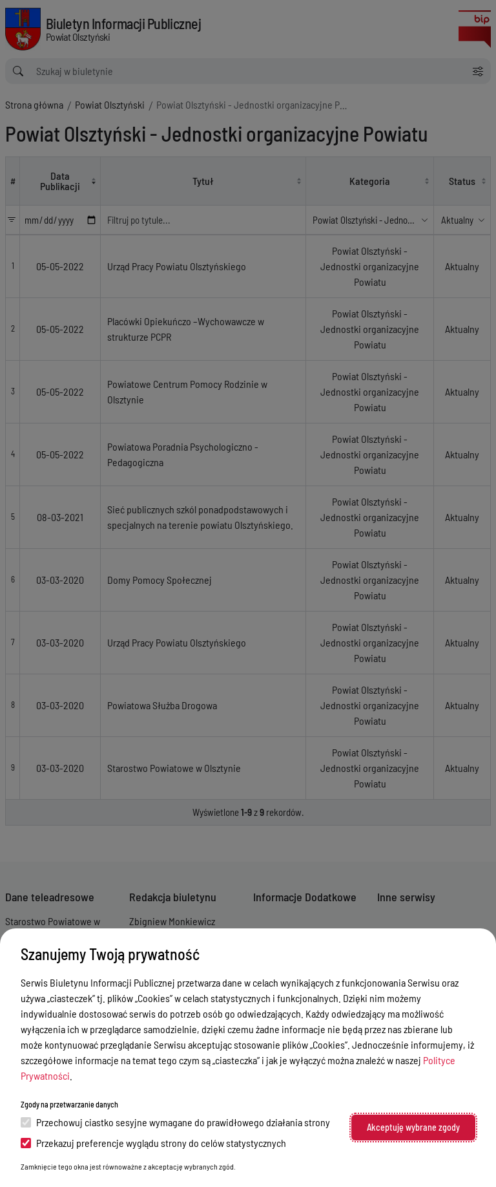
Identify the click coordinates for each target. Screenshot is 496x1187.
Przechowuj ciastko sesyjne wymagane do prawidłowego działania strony (175, 1122)
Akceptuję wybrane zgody (413, 1127)
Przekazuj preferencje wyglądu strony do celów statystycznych (153, 1143)
